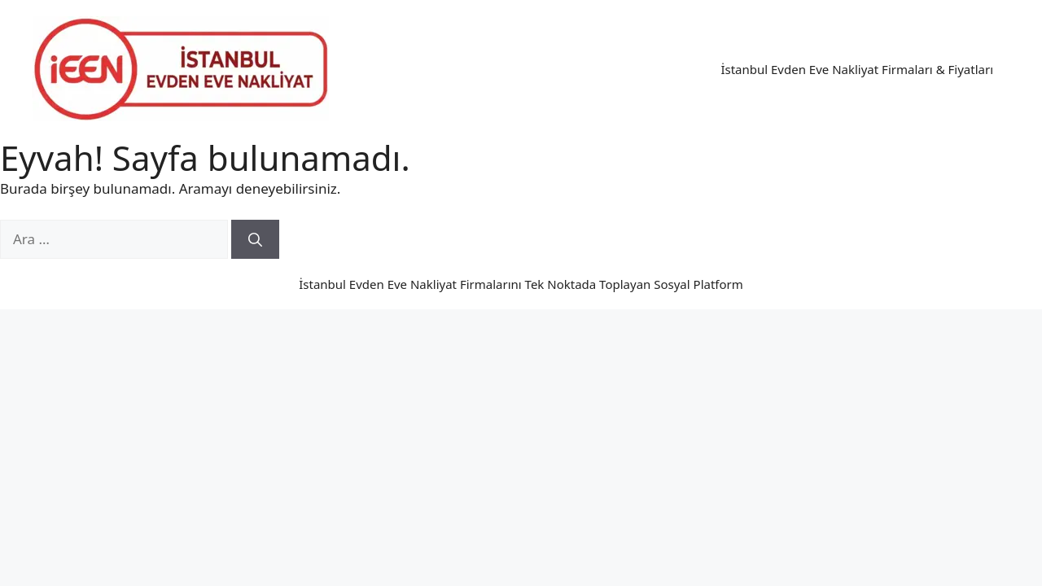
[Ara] (255, 239)
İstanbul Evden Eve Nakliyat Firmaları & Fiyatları (856, 69)
